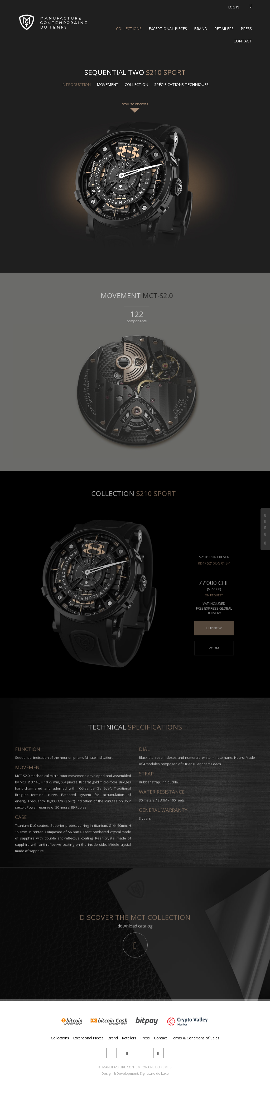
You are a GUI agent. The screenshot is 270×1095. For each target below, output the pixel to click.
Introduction (76, 84)
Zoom (211, 648)
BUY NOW (211, 628)
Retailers (224, 28)
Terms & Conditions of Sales (195, 1037)
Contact (243, 40)
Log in (233, 7)
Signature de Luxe (154, 1073)
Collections (129, 28)
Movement (108, 84)
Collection (136, 84)
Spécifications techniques (181, 84)
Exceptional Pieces (168, 28)
